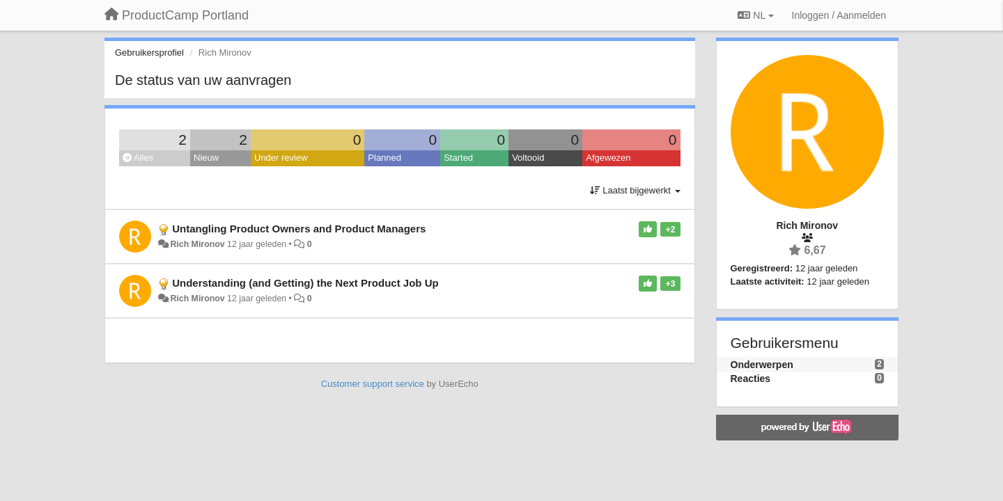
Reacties (751, 378)
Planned (384, 157)
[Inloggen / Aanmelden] (839, 15)
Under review (281, 157)
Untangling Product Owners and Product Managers (299, 228)
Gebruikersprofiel (149, 52)
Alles (138, 157)
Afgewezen (608, 157)
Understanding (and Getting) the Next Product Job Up (305, 283)
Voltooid (528, 157)
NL (755, 15)
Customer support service (372, 384)
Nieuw (206, 157)
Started (458, 157)
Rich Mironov (197, 244)
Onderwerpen (762, 364)
